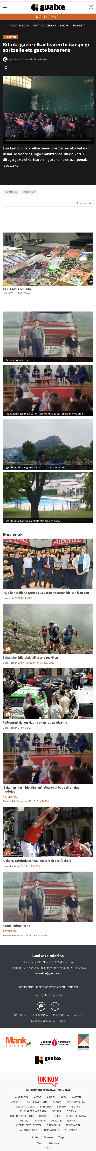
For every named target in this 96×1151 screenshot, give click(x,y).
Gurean (48, 1137)
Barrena (46, 1106)
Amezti (76, 1097)
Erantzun (84, 203)
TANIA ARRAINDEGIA (17, 289)
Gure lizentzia (25, 987)
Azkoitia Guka (25, 1106)
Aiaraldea (22, 1097)
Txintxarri (73, 1125)
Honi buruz (19, 1015)
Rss (62, 1021)
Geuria (56, 1111)
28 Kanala (71, 1130)
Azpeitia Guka (76, 1102)
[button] (9, 277)
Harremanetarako (43, 1021)
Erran (75, 1106)
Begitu (61, 1106)
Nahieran (48, 16)
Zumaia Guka (51, 1130)
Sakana (35, 866)
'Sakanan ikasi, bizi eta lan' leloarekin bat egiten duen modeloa (42, 789)
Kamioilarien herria (16, 926)
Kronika (40, 1120)
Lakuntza (28, 192)
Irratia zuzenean (44, 25)
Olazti (28, 598)
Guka (57, 1116)
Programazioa (19, 25)
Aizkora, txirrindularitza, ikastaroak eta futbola (37, 861)
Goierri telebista (22, 1116)
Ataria (57, 1102)
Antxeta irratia (37, 1102)
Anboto (16, 1102)
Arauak (79, 1015)
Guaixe (43, 1116)
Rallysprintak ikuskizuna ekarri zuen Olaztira (35, 722)
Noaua (71, 1120)
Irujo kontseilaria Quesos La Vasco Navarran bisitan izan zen (46, 593)
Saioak (64, 25)
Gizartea (10, 192)
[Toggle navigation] (4, 8)
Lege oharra (40, 1015)
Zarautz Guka (28, 1130)
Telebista (79, 25)
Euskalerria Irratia (33, 1111)
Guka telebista (76, 1116)
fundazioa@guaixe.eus (48, 973)
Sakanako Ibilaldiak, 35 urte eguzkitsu (30, 657)
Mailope (56, 1120)
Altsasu (44, 801)
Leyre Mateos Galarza (18, 59)
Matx (35, 1137)
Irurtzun (30, 663)
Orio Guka (53, 1125)
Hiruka (24, 1120)
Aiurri (51, 1097)
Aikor (38, 1097)
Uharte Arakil (45, 663)
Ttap (61, 1137)
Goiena (71, 1111)
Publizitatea (61, 1015)
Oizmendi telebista (28, 1125)
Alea (63, 1097)
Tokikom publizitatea (48, 1143)
